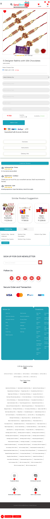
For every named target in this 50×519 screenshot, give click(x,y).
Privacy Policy (23, 319)
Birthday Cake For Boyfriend (12, 435)
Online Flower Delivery (38, 397)
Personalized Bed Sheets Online (11, 450)
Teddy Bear (19, 411)
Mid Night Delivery (10, 319)
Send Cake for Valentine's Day (24, 388)
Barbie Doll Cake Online (37, 402)
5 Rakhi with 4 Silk (8, 70)
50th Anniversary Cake (31, 465)
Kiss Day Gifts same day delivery (13, 397)
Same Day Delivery (10, 316)
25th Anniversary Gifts (24, 462)
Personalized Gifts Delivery (23, 400)
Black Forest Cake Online (13, 420)
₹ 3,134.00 (8, 220)
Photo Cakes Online (39, 405)
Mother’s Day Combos (24, 239)
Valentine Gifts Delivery (11, 388)
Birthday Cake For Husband (24, 432)
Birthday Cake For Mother (12, 438)
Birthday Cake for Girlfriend (38, 432)
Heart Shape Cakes (9, 426)
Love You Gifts (30, 414)
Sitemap (22, 331)
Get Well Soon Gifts (36, 417)
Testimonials (23, 313)
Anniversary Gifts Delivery (30, 408)
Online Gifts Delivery (11, 400)
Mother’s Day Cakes (40, 234)
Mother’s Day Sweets (7, 239)
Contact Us (22, 322)
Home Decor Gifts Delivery (12, 459)
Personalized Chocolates (13, 441)
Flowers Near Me (29, 429)
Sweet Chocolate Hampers (10, 444)
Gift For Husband (17, 376)
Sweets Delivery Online (40, 411)
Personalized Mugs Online (26, 459)
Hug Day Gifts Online (37, 394)
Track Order (23, 328)
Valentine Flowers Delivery (38, 388)
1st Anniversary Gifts (13, 462)
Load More (5, 242)
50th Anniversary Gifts (36, 462)
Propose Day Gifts (25, 391)
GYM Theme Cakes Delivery (38, 453)
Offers (7, 325)
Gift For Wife (42, 373)
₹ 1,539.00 (42, 220)
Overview (25, 141)
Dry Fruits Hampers (10, 414)
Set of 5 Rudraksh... (8, 217)
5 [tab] (30, 226)
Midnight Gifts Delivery (15, 417)
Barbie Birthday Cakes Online (11, 453)
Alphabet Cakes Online (19, 423)
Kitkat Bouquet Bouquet (37, 438)
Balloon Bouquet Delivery (27, 405)
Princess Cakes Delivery (25, 453)
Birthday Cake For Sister (25, 435)
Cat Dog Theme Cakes (19, 429)
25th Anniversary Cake (19, 465)
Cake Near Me (10, 429)
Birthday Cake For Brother (38, 435)
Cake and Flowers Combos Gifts (13, 405)
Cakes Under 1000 (41, 408)
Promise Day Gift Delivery (25, 394)
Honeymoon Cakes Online (25, 456)
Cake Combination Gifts (12, 402)
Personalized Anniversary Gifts (36, 447)
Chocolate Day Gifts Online (36, 391)
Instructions (24, 147)
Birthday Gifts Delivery (18, 408)
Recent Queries (9, 334)
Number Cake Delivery (31, 426)
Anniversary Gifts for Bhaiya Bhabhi (27, 450)
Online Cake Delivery (26, 397)
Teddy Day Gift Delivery (13, 394)
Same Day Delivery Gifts (10, 411)
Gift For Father (26, 373)
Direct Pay (8, 331)
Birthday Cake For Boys (25, 438)
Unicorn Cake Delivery (19, 426)
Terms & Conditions (24, 316)
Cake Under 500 (41, 426)
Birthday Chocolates (25, 441)
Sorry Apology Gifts (40, 414)
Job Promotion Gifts (47, 328)
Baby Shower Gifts (26, 417)
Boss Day (38, 340)
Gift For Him (33, 376)
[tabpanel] (8, 213)
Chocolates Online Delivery (37, 400)
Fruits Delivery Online (20, 414)
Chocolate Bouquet (28, 411)
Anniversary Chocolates (36, 441)
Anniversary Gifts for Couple (24, 444)
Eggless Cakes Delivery (26, 420)
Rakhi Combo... (41, 217)
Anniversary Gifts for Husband (38, 444)
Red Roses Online (39, 429)
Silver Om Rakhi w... (25, 217)
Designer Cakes (7, 408)
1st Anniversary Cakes (23, 447)
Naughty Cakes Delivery (12, 456)
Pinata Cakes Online (30, 423)
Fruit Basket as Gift (42, 450)
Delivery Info (25, 153)
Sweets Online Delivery (38, 456)
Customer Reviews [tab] (25, 163)
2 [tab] (22, 226)
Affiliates (22, 325)
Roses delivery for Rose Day (13, 391)
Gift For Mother (17, 373)
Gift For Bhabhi (34, 373)
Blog (7, 322)
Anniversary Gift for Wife (11, 447)
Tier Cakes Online (8, 423)
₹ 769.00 (25, 220)
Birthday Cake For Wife (11, 432)
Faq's (7, 328)
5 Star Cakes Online (41, 423)
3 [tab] (25, 226)
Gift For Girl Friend (8, 373)
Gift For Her (25, 376)
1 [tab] (20, 226)
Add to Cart (14, 122)
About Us (8, 313)
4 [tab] (27, 226)
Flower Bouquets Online (25, 402)
